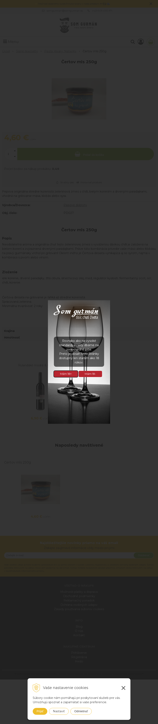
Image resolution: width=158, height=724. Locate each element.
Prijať (40, 711)
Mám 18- (90, 373)
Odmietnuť (81, 711)
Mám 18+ (66, 373)
